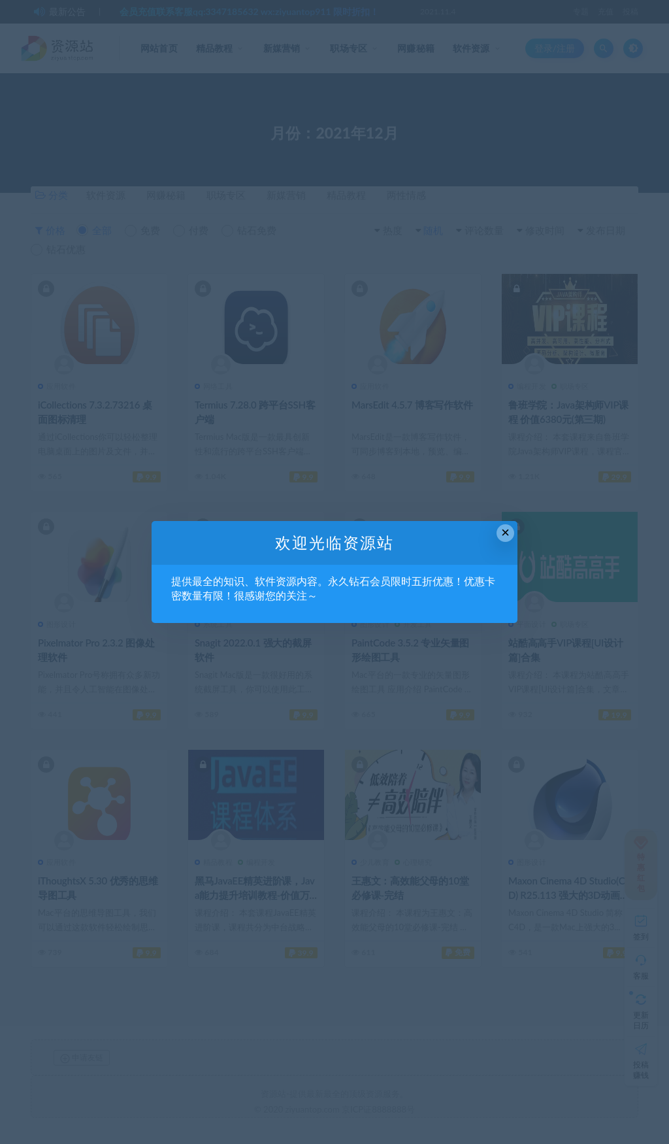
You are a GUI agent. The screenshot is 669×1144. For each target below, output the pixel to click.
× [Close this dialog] (505, 532)
